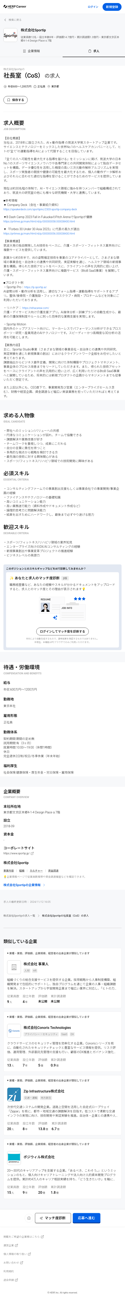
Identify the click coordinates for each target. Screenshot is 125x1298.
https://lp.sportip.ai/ (35, 287)
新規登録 (112, 7)
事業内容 (8, 870)
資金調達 (53, 870)
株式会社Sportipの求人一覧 (19, 915)
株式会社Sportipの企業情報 (24, 885)
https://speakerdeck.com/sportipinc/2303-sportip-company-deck (40, 209)
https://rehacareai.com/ (35, 308)
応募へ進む (86, 1218)
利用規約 (8, 1271)
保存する (15, 100)
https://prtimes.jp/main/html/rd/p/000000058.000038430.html (39, 221)
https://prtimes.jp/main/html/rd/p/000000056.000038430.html (39, 233)
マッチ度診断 (52, 1218)
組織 (21, 870)
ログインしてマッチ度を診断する (62, 631)
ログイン (93, 6)
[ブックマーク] (29, 1218)
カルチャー (36, 870)
